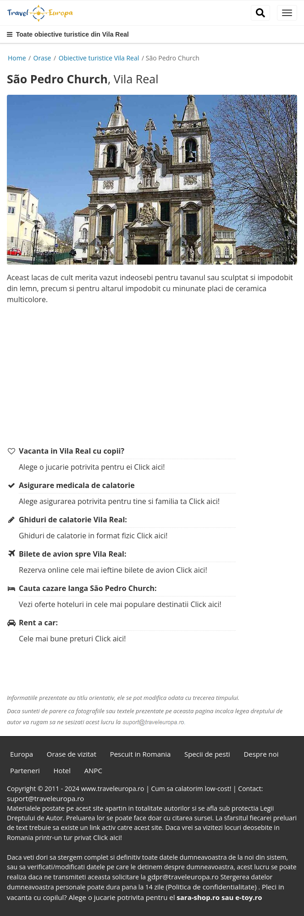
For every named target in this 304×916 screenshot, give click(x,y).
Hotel (62, 770)
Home (17, 58)
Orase (43, 58)
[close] (287, 13)
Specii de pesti (207, 754)
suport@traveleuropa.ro (45, 798)
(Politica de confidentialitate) (212, 886)
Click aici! (149, 467)
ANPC (93, 770)
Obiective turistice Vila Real (100, 58)
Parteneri (25, 770)
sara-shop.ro (198, 897)
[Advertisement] (155, 376)
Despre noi (260, 754)
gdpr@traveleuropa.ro (184, 876)
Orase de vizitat (71, 754)
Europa (21, 754)
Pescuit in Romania (140, 754)
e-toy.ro (248, 897)
